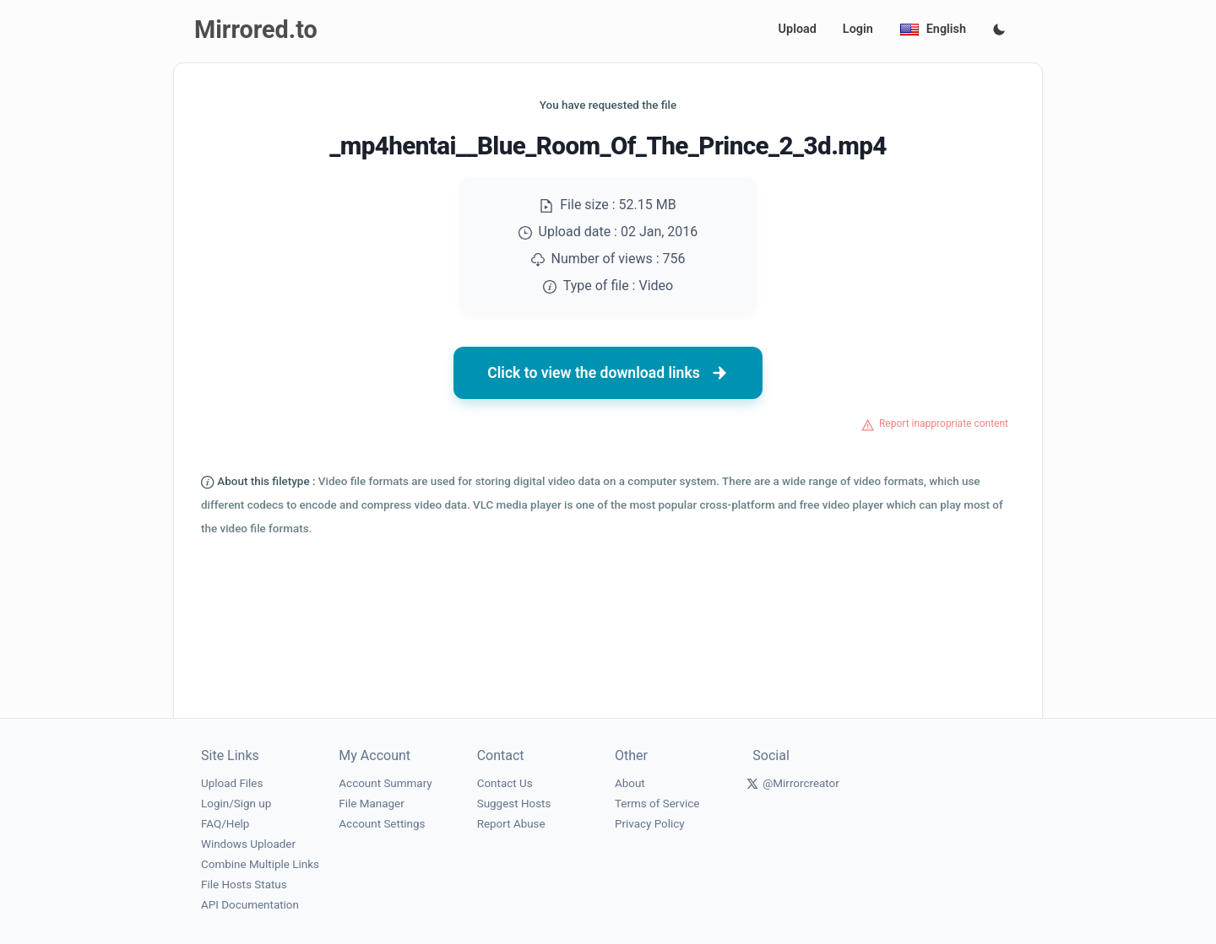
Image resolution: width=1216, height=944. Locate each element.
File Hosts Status (244, 884)
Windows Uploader (248, 844)
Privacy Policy (650, 823)
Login (858, 29)
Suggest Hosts (514, 803)
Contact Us (505, 783)
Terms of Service (657, 803)
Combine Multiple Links (260, 864)
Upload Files (232, 783)
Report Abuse (511, 823)
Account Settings (382, 823)
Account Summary (385, 783)
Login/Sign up (236, 803)
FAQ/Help (225, 823)
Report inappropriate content (943, 423)
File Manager (371, 803)
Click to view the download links (608, 373)
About (630, 783)
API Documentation (250, 904)
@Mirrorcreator (801, 783)
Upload (798, 29)
